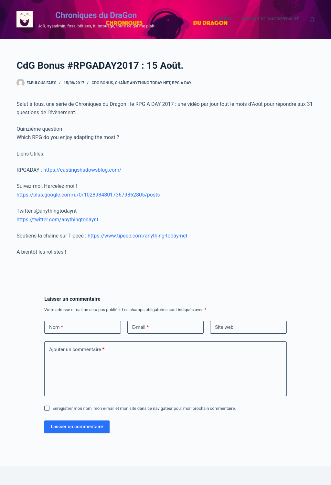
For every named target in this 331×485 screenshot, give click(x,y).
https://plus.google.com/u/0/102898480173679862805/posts (88, 195)
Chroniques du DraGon (96, 15)
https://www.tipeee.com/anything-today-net (137, 236)
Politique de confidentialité (269, 19)
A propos (223, 19)
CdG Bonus (102, 83)
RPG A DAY (181, 83)
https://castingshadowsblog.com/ (82, 170)
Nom (56, 327)
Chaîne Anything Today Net (142, 83)
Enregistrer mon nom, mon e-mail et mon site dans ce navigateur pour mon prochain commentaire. (144, 408)
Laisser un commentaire (77, 426)
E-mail (140, 327)
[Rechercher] (312, 19)
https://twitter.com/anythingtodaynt (57, 220)
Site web (224, 327)
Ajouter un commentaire (76, 350)
